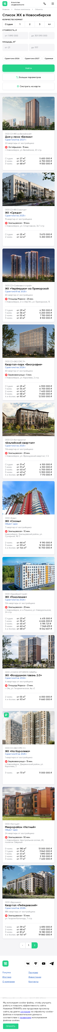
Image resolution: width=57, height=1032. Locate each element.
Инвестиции (35, 977)
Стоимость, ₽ (9, 30)
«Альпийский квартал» (20, 442)
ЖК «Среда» (13, 212)
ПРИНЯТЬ (10, 1026)
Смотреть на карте (30, 86)
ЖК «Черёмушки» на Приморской (27, 288)
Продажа (33, 972)
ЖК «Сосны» (13, 521)
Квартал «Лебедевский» (21, 905)
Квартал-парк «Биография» (23, 364)
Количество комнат (12, 19)
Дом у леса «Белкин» (19, 136)
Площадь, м (8, 42)
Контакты (33, 981)
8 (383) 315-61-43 (44, 3)
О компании (8, 981)
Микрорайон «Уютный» (20, 827)
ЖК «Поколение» (16, 597)
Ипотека (6, 977)
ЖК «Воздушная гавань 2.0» (23, 675)
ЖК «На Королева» (17, 751)
